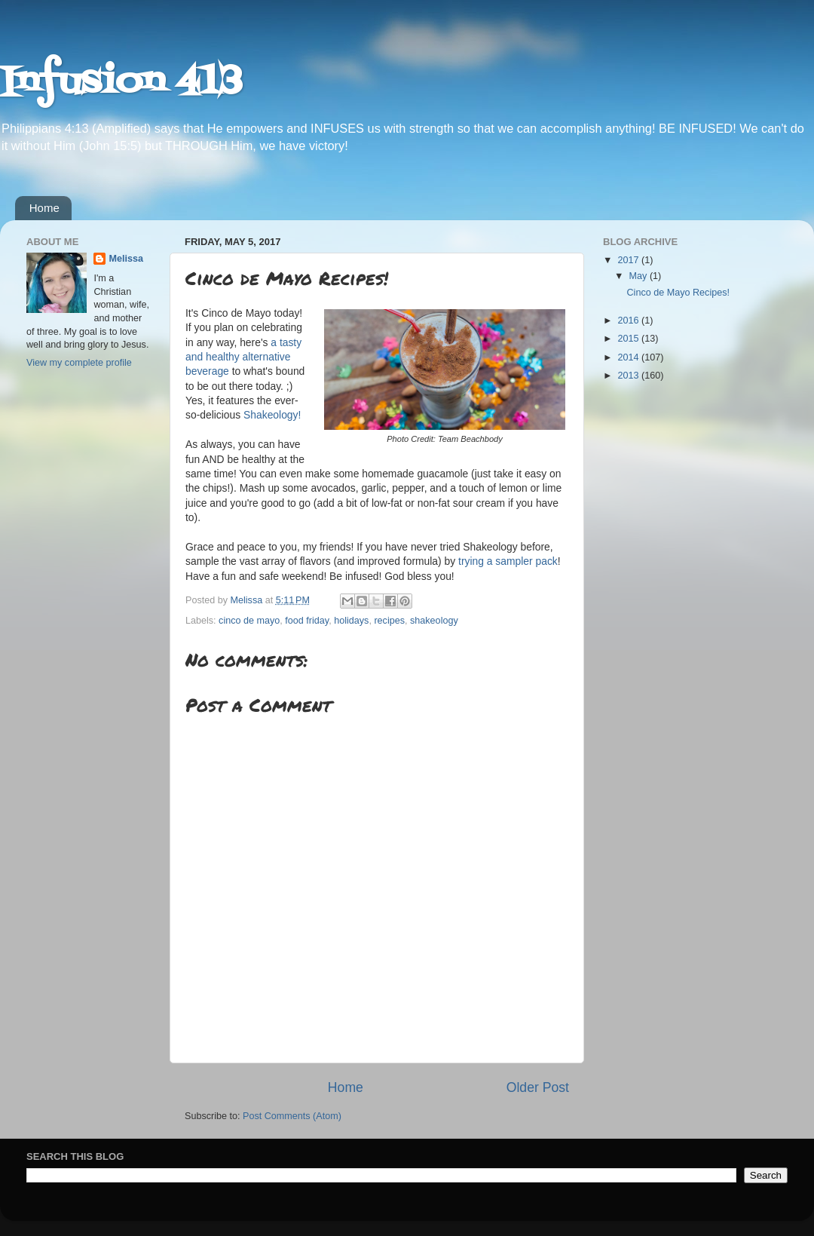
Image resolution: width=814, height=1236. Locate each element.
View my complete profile (79, 362)
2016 (629, 320)
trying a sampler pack (508, 561)
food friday (307, 620)
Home (44, 207)
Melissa (126, 258)
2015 (629, 338)
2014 (629, 357)
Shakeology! (272, 415)
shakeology (434, 620)
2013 (629, 375)
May (639, 276)
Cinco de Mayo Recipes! (678, 292)
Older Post (537, 1087)
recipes (389, 620)
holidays (351, 620)
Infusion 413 (121, 83)
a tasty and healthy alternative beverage (243, 357)
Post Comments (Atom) (292, 1116)
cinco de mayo (249, 620)
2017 (629, 260)
